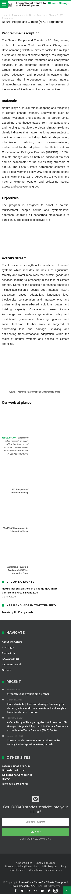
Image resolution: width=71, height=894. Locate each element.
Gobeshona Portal (13, 770)
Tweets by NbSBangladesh (17, 612)
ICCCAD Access (10, 658)
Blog (63, 866)
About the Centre (12, 641)
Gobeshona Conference (17, 774)
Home (5, 15)
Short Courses (17, 870)
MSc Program (49, 866)
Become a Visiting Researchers (22, 866)
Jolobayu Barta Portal (15, 783)
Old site (6, 670)
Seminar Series (53, 870)
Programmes (18, 15)
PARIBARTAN (9, 438)
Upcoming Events (45, 862)
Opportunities (24, 862)
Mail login (8, 647)
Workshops (35, 870)
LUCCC (6, 779)
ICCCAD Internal (11, 664)
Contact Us (8, 653)
